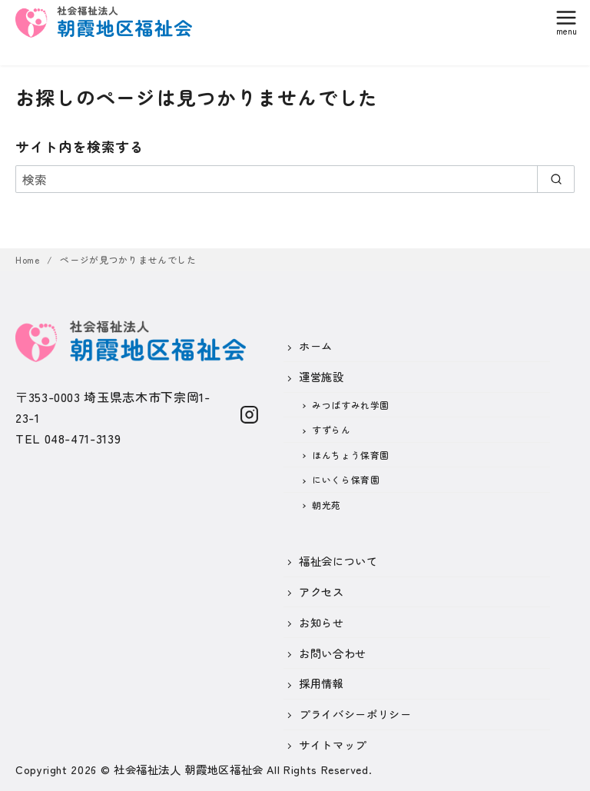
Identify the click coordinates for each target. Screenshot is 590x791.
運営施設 (321, 376)
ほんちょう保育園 (350, 454)
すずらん (331, 429)
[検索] (295, 179)
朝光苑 (326, 504)
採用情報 (321, 683)
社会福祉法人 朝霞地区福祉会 (189, 769)
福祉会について (338, 561)
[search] (556, 179)
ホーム (316, 345)
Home (28, 259)
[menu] (566, 21)
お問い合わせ (332, 653)
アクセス (321, 591)
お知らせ (321, 622)
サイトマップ (332, 744)
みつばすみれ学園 (350, 404)
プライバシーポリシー (355, 714)
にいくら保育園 (346, 479)
